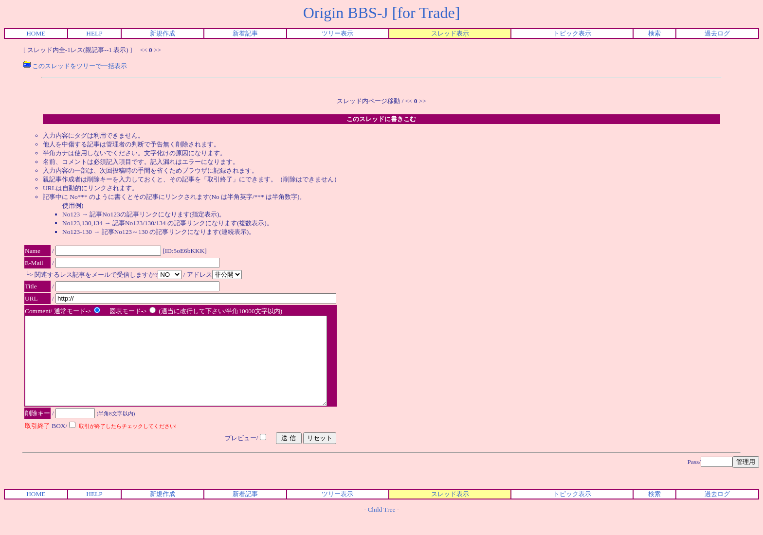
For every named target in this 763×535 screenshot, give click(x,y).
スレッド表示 (450, 33)
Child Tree (382, 527)
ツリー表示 (337, 33)
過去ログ (717, 33)
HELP (94, 33)
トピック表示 (572, 33)
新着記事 (245, 33)
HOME (35, 33)
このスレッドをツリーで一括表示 (75, 66)
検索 (654, 33)
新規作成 (162, 33)
